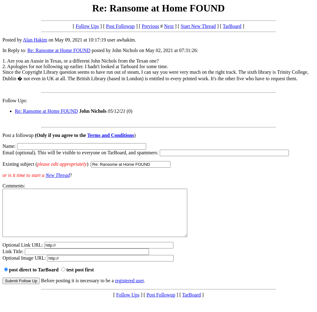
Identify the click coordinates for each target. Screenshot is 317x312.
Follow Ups (87, 26)
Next (169, 26)
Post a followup (17, 135)
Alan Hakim (35, 39)
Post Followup (120, 26)
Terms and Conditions (110, 135)
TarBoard (232, 26)
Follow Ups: (14, 100)
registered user (129, 289)
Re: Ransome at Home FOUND (58, 50)
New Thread (58, 175)
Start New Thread (198, 26)
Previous (150, 26)
